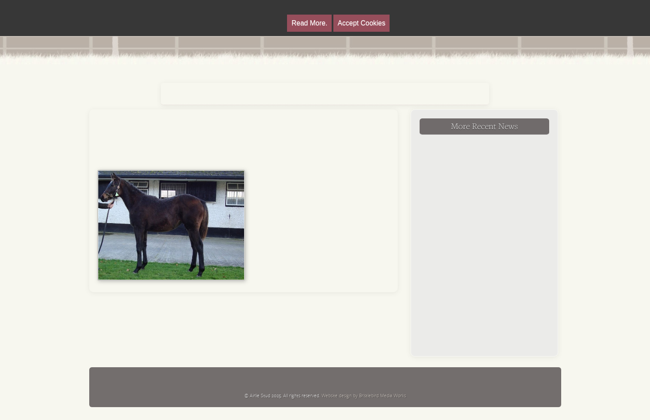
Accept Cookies (361, 23)
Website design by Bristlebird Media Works (363, 395)
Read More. (309, 23)
